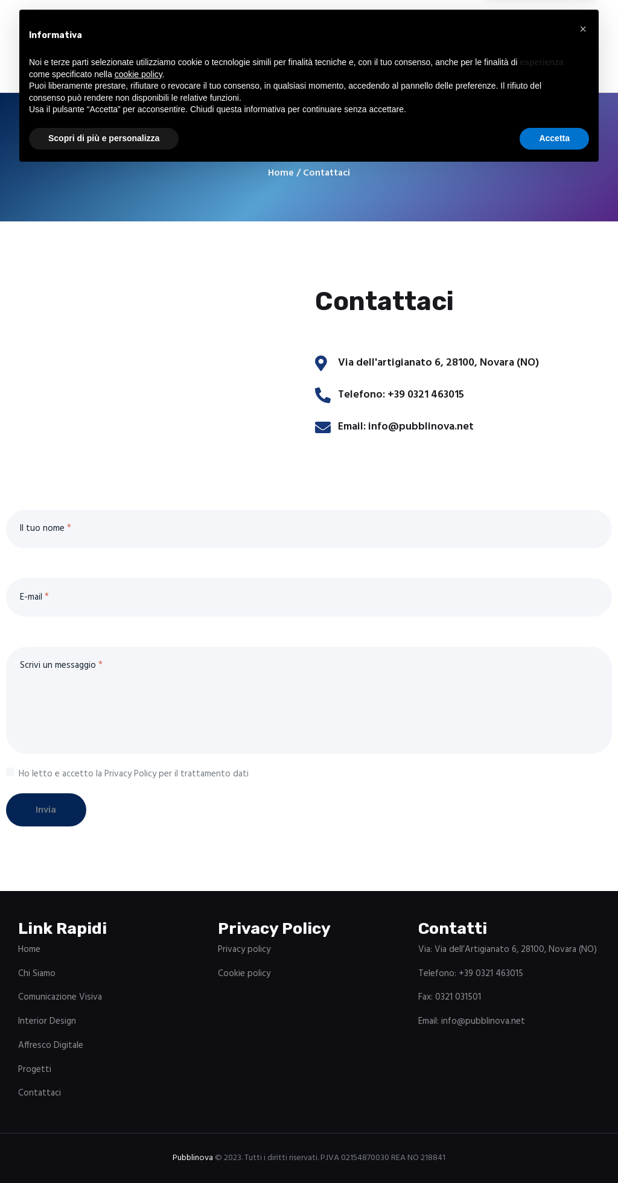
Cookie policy (244, 973)
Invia (50, 810)
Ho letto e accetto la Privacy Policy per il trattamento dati (134, 774)
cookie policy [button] (138, 1086)
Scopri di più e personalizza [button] (103, 1150)
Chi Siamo (37, 973)
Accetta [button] (554, 1150)
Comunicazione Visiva (60, 998)
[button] (583, 1040)
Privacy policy (244, 949)
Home (281, 173)
